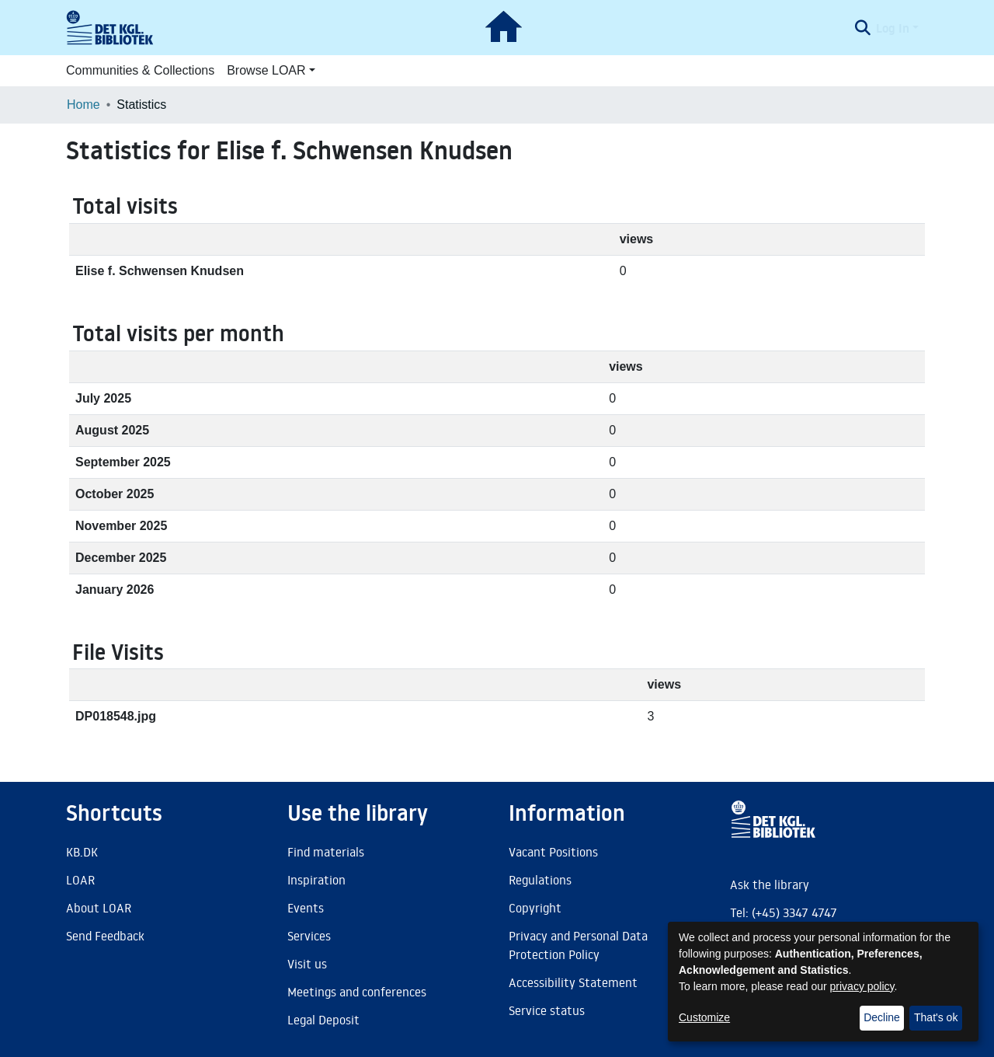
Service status (547, 1010)
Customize (704, 1017)
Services (309, 936)
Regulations (540, 880)
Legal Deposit (323, 1019)
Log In (892, 28)
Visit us (307, 964)
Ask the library (769, 884)
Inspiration (316, 880)
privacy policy (862, 986)
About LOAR (98, 908)
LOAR (80, 880)
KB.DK (82, 852)
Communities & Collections (140, 70)
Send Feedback (105, 936)
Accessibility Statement (573, 982)
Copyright (535, 908)
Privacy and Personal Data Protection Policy (578, 945)
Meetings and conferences (356, 991)
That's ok (936, 1017)
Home (83, 104)
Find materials (325, 852)
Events (305, 908)
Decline (882, 1017)
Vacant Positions (553, 852)
